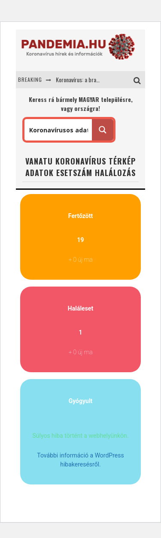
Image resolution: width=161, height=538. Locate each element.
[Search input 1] (58, 130)
